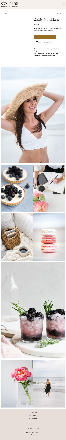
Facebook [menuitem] (33, 415)
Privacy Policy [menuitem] (33, 428)
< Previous (7, 13)
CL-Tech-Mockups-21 (51, 51)
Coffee (37, 53)
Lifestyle (55, 49)
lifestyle (54, 53)
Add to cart (45, 37)
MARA (35, 434)
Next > (60, 13)
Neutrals (44, 55)
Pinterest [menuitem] (33, 418)
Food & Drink (46, 49)
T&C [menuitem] (33, 425)
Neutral (37, 55)
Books (40, 51)
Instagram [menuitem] (33, 412)
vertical (52, 55)
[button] (45, 42)
